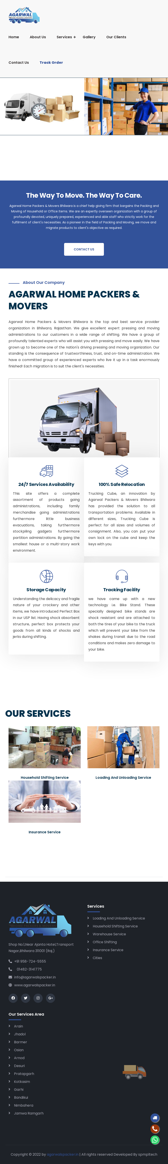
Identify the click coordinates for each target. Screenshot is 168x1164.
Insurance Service (108, 949)
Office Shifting (105, 942)
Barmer (20, 1042)
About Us (38, 37)
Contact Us (19, 62)
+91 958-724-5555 (27, 961)
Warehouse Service (109, 934)
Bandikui (21, 1097)
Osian (19, 1050)
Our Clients (116, 37)
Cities (97, 957)
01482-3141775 (25, 969)
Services (64, 37)
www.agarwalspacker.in (32, 985)
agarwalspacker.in (63, 1154)
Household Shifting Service (115, 926)
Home (14, 37)
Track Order (51, 62)
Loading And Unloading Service (119, 918)
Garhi (18, 1089)
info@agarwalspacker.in (32, 977)
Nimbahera (23, 1105)
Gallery (89, 37)
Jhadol (20, 1034)
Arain (18, 1026)
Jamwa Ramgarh (29, 1113)
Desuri (19, 1065)
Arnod (19, 1057)
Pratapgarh (24, 1073)
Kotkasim (22, 1081)
